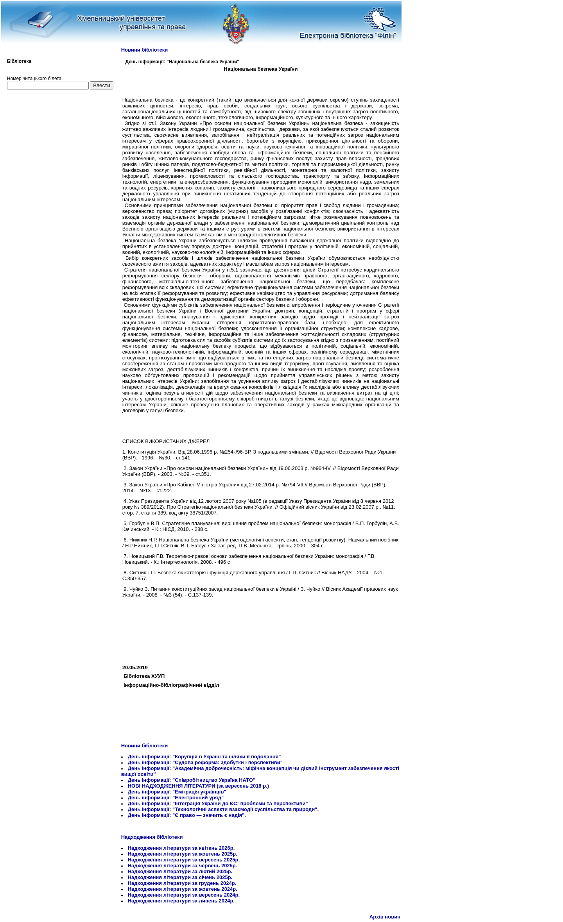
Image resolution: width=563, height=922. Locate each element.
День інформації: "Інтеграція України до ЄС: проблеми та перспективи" (218, 803)
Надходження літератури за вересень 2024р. (184, 895)
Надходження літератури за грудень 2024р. (182, 883)
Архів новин (384, 917)
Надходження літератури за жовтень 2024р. (182, 889)
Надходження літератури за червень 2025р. (182, 865)
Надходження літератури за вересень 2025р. (184, 860)
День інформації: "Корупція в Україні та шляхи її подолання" (204, 756)
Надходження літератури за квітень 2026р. (181, 848)
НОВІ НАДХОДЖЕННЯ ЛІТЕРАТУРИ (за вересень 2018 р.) (198, 786)
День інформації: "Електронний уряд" (176, 797)
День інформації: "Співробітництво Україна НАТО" (191, 780)
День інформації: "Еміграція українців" (177, 792)
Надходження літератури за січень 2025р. (180, 877)
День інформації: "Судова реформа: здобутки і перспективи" (205, 762)
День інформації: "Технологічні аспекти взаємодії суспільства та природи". (223, 809)
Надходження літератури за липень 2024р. (181, 901)
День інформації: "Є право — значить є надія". (187, 815)
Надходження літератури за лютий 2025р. (180, 871)
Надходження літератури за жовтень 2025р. (182, 854)
